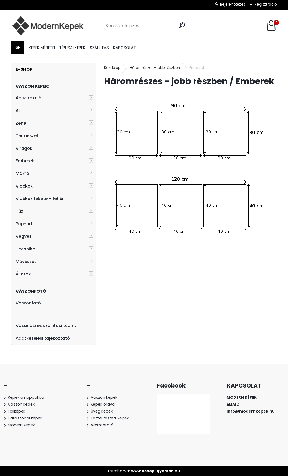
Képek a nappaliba (26, 397)
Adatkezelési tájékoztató (43, 338)
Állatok (23, 274)
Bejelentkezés (232, 4)
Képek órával (103, 404)
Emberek (25, 161)
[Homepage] (17, 48)
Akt (19, 111)
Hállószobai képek (25, 418)
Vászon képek (21, 404)
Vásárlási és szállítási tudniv (46, 325)
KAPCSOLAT (124, 47)
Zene (21, 123)
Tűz (19, 211)
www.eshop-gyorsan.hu (155, 471)
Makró (22, 173)
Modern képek (21, 425)
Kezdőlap (112, 67)
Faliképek (16, 411)
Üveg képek (102, 411)
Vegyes (24, 236)
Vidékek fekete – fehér (40, 199)
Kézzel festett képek (110, 418)
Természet (27, 136)
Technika (25, 249)
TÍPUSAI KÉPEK (72, 47)
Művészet (26, 261)
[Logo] (47, 25)
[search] (182, 25)
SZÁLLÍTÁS (99, 47)
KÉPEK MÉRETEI (42, 47)
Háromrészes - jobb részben (155, 67)
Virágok (24, 148)
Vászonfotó (28, 303)
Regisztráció (266, 4)
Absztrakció (28, 98)
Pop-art (24, 224)
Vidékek (24, 186)
